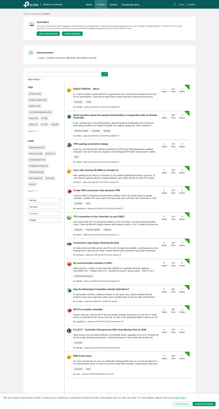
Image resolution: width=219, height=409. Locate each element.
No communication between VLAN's (92, 263)
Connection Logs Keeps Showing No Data (96, 243)
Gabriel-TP (116, 107)
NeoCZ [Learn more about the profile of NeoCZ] (78, 182)
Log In (181, 4)
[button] (89, 4)
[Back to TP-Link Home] (31, 4)
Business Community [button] (52, 4)
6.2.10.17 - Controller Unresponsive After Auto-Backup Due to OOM (109, 329)
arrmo (111, 374)
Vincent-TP (115, 162)
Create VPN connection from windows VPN (96, 190)
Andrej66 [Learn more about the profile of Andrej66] (79, 107)
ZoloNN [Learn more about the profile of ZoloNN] (79, 162)
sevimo (114, 301)
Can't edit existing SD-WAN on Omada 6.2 (96, 170)
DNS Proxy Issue (82, 356)
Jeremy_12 (115, 235)
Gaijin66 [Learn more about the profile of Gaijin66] (79, 281)
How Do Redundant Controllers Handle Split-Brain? (101, 289)
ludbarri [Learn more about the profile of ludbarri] (78, 235)
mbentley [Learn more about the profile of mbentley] (79, 348)
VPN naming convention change (90, 144)
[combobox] (44, 200)
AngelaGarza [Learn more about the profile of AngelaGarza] (81, 209)
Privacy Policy (179, 398)
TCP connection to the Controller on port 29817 (99, 216)
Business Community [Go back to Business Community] (32, 14)
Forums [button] (101, 4)
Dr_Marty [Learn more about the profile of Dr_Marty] (79, 301)
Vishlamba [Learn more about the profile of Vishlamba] (80, 255)
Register (191, 4)
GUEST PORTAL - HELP (86, 89)
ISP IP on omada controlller (88, 309)
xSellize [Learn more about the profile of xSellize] (79, 136)
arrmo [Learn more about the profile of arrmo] (78, 374)
